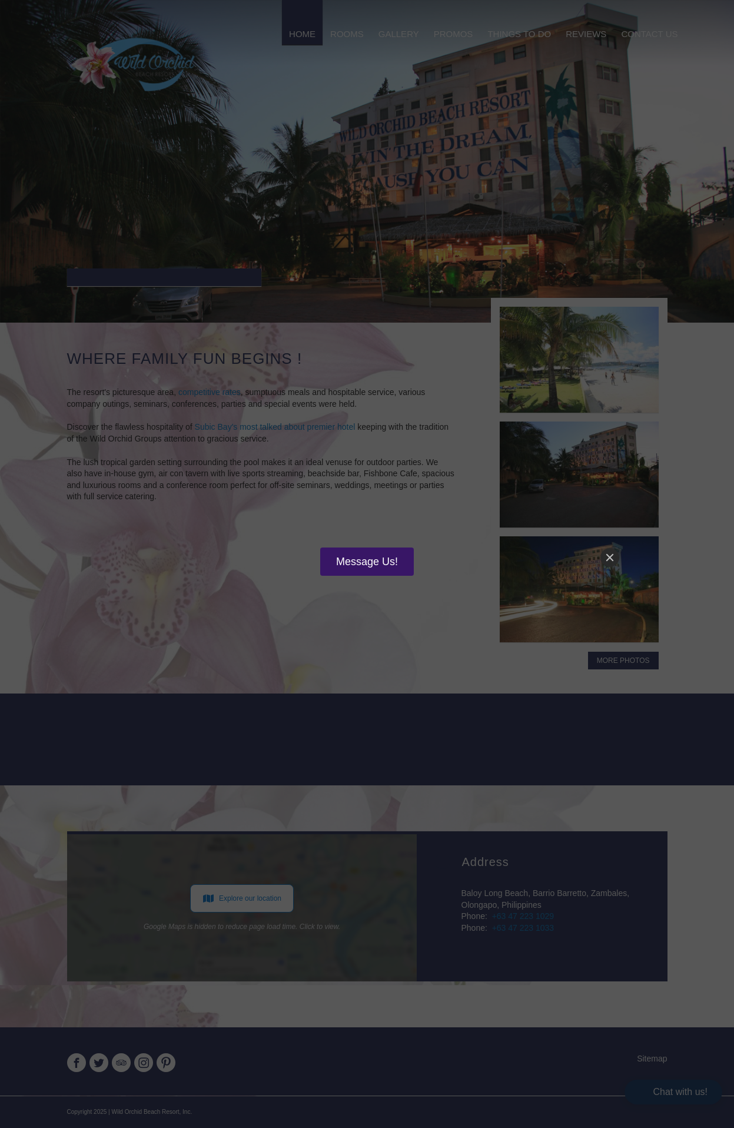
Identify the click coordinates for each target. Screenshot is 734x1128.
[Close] (609, 557)
